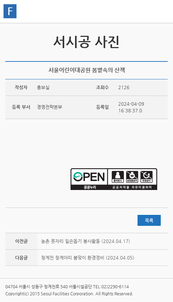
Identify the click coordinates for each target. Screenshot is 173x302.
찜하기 (163, 57)
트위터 (131, 57)
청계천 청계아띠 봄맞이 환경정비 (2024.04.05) (87, 257)
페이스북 (142, 57)
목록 (149, 220)
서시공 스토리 (161, 40)
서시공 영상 (11, 40)
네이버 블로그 (152, 57)
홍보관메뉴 (161, 12)
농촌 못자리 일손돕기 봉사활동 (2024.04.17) (85, 241)
